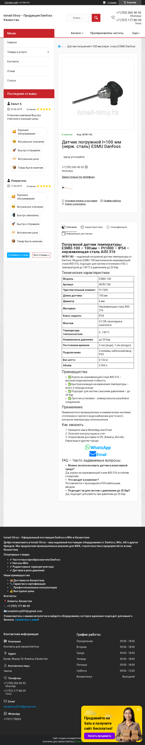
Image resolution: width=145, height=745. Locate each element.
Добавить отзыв (18, 255)
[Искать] (96, 18)
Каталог (76, 33)
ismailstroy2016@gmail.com (20, 706)
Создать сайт (11, 2)
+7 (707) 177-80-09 (18, 606)
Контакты (13, 61)
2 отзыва (112, 2)
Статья (11, 80)
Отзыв (11, 71)
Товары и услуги (17, 52)
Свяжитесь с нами (26, 619)
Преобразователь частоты (106, 33)
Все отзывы (40, 255)
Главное (12, 42)
